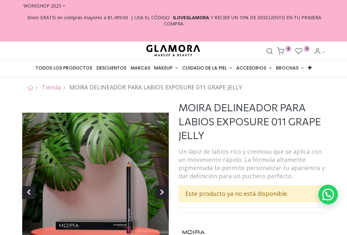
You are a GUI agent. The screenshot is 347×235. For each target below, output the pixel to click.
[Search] (269, 52)
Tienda (51, 87)
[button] (309, 68)
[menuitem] (64, 68)
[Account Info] (319, 52)
